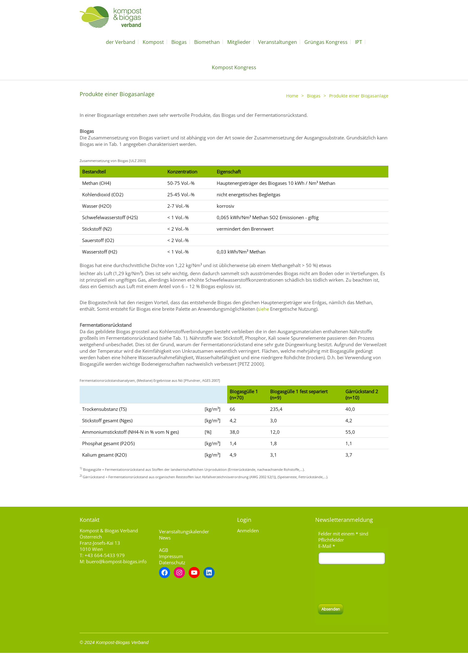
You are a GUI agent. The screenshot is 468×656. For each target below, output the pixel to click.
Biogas (179, 42)
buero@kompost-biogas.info (116, 561)
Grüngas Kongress (326, 42)
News (165, 538)
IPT (358, 42)
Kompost (153, 42)
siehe (263, 309)
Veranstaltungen (277, 42)
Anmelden (248, 530)
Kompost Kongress (234, 67)
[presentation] (365, 584)
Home (292, 96)
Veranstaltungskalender (184, 531)
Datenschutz (172, 562)
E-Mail (326, 546)
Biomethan (207, 42)
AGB (163, 550)
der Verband (120, 42)
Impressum (171, 556)
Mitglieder (239, 42)
